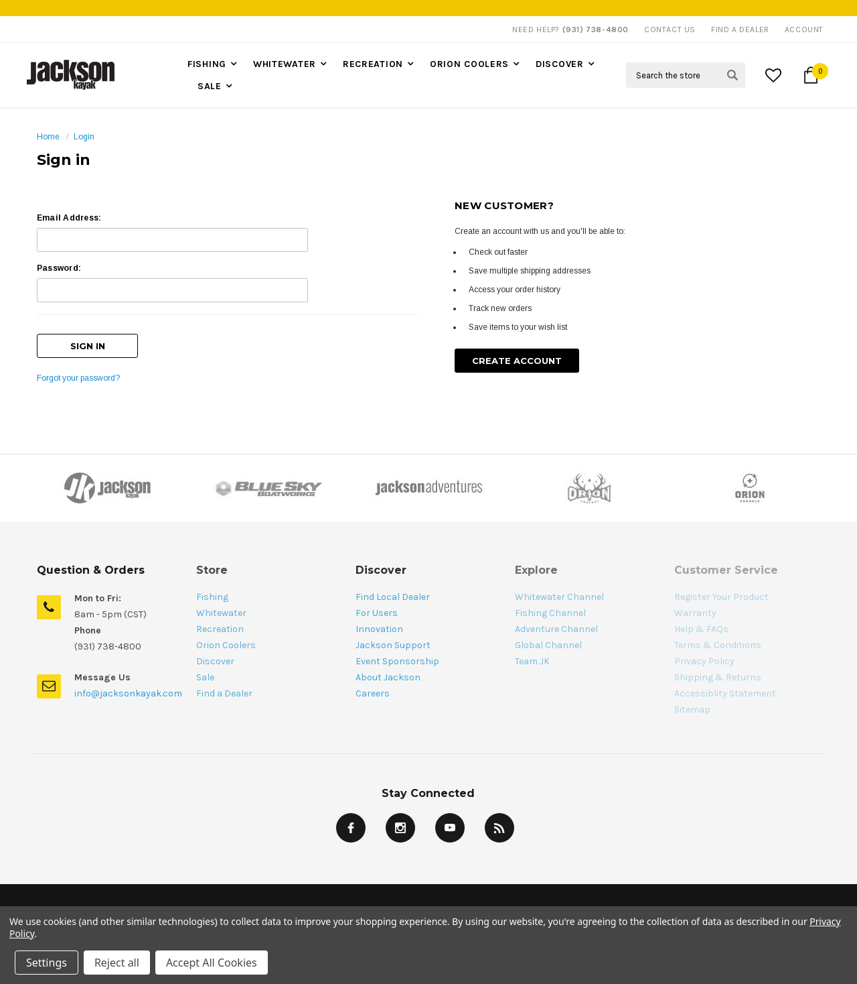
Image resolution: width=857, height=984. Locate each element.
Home (48, 136)
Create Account (517, 360)
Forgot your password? (78, 378)
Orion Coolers (469, 64)
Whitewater (284, 64)
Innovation (379, 629)
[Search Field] (685, 75)
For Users (377, 613)
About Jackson (388, 677)
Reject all (116, 962)
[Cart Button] (810, 75)
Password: (59, 268)
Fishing (206, 64)
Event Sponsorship (397, 661)
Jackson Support (393, 645)
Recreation (373, 64)
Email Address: (69, 218)
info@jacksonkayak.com (128, 693)
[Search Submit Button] (732, 75)
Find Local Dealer (393, 597)
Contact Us (670, 29)
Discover (560, 64)
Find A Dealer (740, 29)
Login (84, 136)
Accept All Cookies (211, 962)
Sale (210, 86)
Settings (46, 962)
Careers (373, 693)
